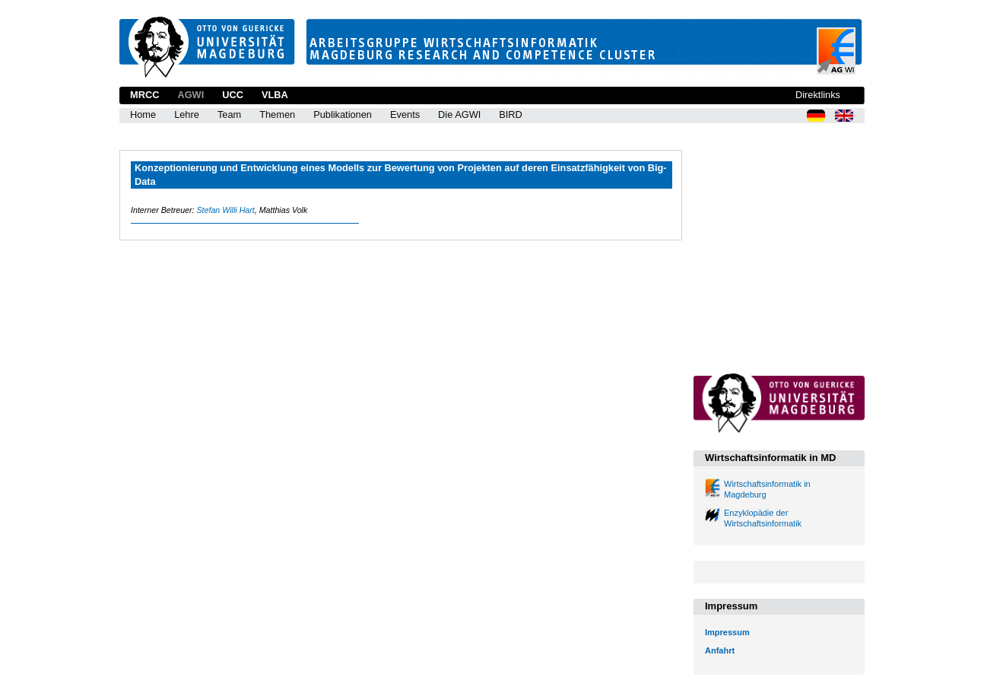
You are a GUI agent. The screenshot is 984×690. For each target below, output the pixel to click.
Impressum (727, 632)
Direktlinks (817, 94)
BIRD (510, 114)
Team (229, 114)
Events (405, 114)
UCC (232, 94)
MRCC (144, 94)
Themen (277, 114)
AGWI (190, 94)
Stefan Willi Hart (225, 210)
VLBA (275, 94)
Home (143, 114)
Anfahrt (720, 650)
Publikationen (342, 114)
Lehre (186, 114)
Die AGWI (459, 114)
